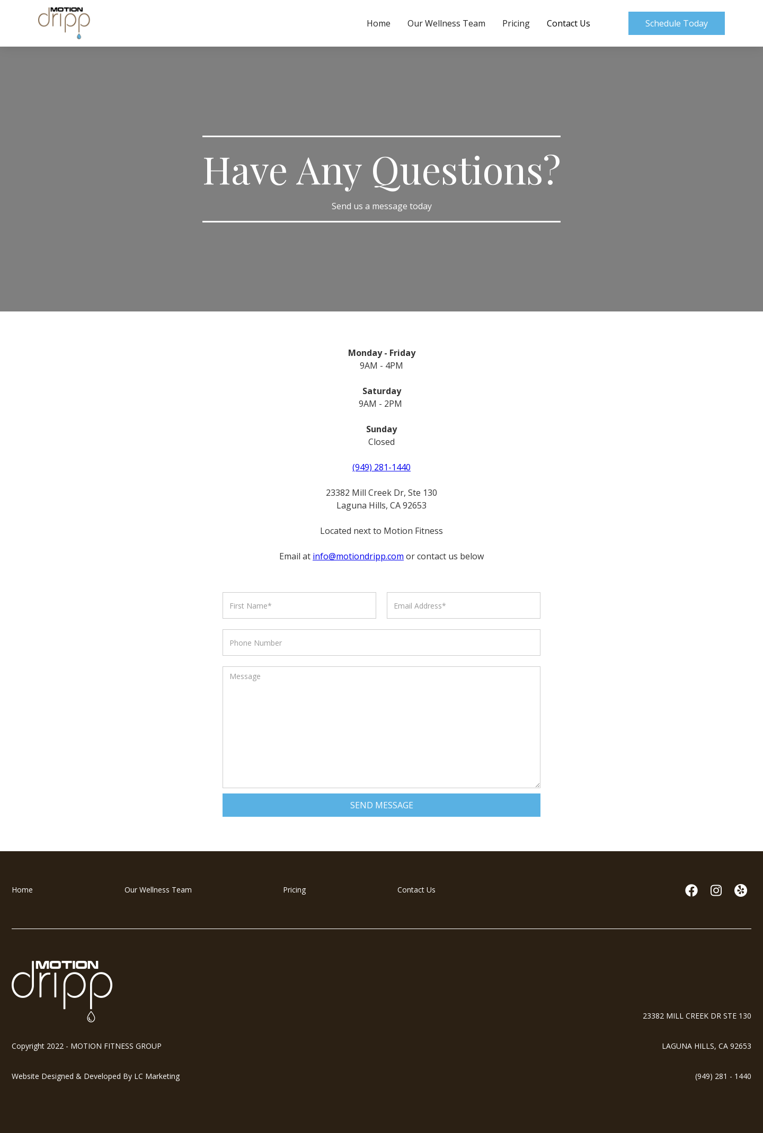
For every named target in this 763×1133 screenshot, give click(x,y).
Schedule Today (676, 23)
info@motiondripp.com (358, 556)
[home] (64, 23)
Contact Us (568, 23)
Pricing (516, 23)
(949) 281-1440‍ (381, 467)
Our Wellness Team (446, 23)
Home (379, 23)
